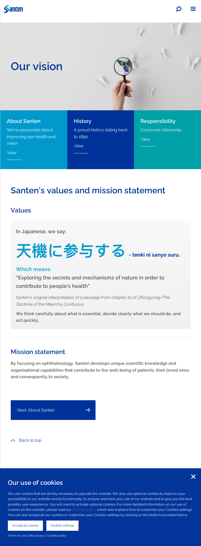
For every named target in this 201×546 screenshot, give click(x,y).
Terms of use (16, 535)
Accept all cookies (25, 525)
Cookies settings (62, 525)
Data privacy (36, 535)
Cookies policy (84, 510)
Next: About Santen (35, 410)
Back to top (26, 440)
